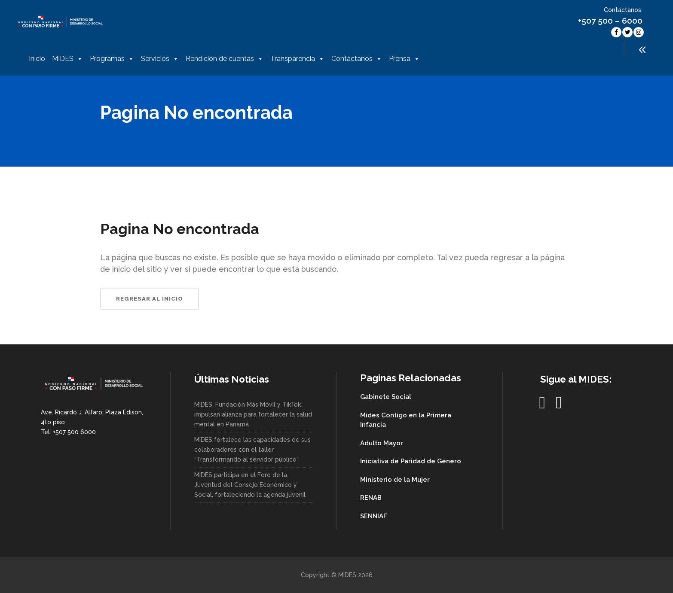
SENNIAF (373, 516)
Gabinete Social (385, 397)
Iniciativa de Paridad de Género (410, 461)
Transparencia (297, 58)
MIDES (67, 58)
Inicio (37, 59)
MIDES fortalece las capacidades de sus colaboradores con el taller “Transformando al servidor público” (252, 449)
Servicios (160, 58)
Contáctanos (356, 58)
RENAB (371, 498)
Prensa (404, 58)
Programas (112, 58)
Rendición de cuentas (224, 58)
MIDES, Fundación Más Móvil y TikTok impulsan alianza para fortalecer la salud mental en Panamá (253, 414)
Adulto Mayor (381, 443)
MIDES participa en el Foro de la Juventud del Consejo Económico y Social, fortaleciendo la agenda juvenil (250, 484)
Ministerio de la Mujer (395, 480)
